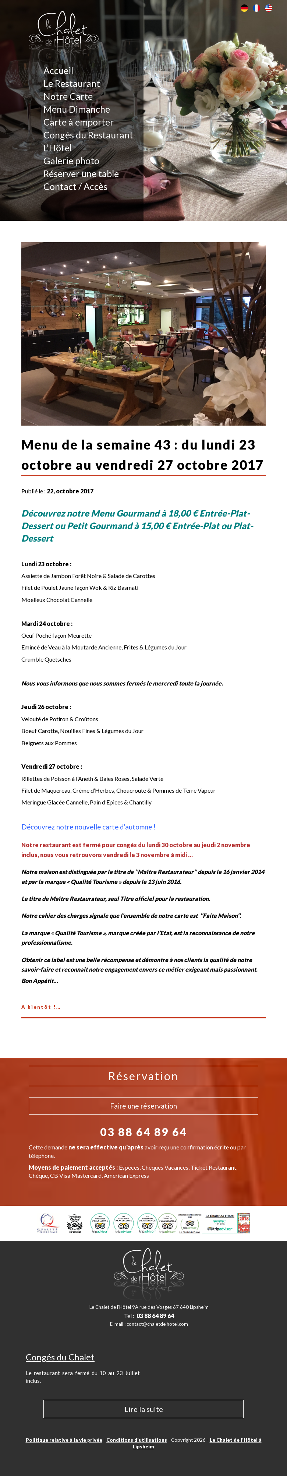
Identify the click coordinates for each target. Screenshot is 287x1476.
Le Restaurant (71, 83)
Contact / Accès (75, 186)
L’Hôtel (57, 147)
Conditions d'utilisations (136, 1440)
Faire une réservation (143, 1106)
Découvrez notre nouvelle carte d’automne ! (88, 827)
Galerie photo (71, 160)
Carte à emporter (78, 121)
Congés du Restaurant (88, 134)
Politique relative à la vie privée (64, 1440)
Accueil (58, 70)
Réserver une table (81, 173)
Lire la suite (143, 1409)
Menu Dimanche (76, 109)
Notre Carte (68, 96)
